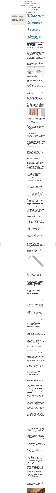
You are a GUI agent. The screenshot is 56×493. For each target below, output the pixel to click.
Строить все (28, 2)
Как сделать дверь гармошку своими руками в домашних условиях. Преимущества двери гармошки (36, 34)
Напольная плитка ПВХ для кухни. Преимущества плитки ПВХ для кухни (18, 20)
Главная (23, 5)
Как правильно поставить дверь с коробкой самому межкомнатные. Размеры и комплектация (36, 16)
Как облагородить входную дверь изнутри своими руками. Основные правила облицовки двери (36, 20)
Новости (27, 5)
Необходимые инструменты (34, 29)
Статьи (31, 5)
